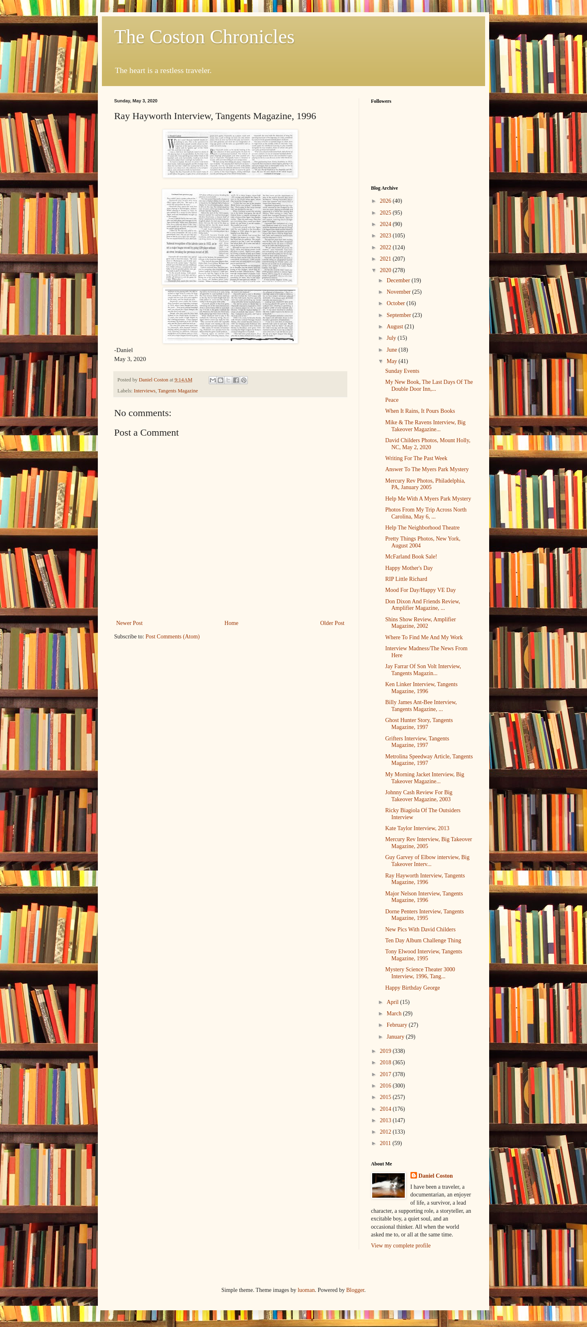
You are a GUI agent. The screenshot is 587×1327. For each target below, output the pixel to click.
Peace (392, 400)
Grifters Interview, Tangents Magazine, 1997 (417, 742)
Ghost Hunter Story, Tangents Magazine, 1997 (419, 723)
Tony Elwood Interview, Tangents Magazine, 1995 (423, 954)
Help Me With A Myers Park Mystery (428, 499)
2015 (386, 1097)
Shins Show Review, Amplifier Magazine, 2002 (420, 622)
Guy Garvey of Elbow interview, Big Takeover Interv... (427, 860)
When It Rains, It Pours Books (420, 411)
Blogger (355, 1290)
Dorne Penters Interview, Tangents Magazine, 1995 (424, 915)
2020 (386, 270)
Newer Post (129, 623)
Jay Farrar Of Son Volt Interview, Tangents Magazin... (423, 669)
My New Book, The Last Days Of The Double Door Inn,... (429, 385)
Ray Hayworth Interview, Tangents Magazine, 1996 (425, 879)
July (391, 338)
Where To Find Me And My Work (424, 637)
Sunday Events (402, 371)
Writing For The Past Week (416, 458)
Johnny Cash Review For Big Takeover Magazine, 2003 (418, 795)
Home (231, 623)
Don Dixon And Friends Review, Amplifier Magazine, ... (422, 604)
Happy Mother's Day (409, 568)
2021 (386, 259)
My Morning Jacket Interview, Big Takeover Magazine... (424, 777)
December (398, 280)
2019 (386, 1051)
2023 (386, 236)
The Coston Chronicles (204, 36)
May (392, 361)
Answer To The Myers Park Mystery (427, 469)
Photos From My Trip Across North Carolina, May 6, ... (426, 513)
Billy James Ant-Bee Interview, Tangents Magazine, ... (421, 705)
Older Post (332, 623)
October (396, 303)
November (399, 292)
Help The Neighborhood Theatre (422, 528)
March (394, 1013)
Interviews (144, 391)
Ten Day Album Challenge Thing (423, 940)
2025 (386, 213)
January (396, 1037)
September (399, 315)
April (393, 1002)
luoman (306, 1290)
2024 (386, 224)
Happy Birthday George (412, 988)
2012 (386, 1132)
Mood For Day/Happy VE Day (420, 590)
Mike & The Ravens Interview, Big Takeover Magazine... (425, 425)
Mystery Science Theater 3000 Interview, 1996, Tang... (420, 972)
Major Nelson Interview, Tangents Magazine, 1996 (424, 897)
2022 (386, 247)
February (397, 1025)
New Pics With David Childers (420, 929)
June (392, 350)
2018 (386, 1062)
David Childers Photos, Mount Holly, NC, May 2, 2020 (427, 443)
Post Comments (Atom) (173, 637)
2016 (386, 1086)
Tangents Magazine (178, 391)
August (395, 326)
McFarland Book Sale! (411, 557)
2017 (386, 1074)
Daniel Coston (436, 1176)
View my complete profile (401, 1246)
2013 (386, 1120)
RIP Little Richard (406, 579)
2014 (386, 1109)
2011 (386, 1143)
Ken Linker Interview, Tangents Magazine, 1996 (421, 687)
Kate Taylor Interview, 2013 (417, 828)
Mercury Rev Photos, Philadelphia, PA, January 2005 (425, 484)
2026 (386, 201)
